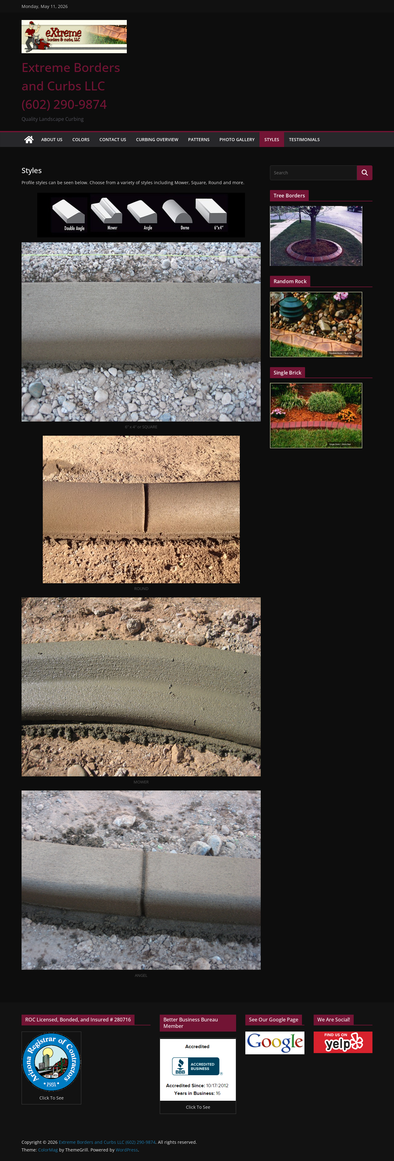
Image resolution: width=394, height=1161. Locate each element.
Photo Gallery (237, 139)
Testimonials (304, 139)
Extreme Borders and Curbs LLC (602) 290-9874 (71, 86)
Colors (81, 139)
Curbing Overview (157, 139)
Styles (271, 139)
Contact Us (112, 139)
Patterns (199, 139)
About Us (51, 139)
